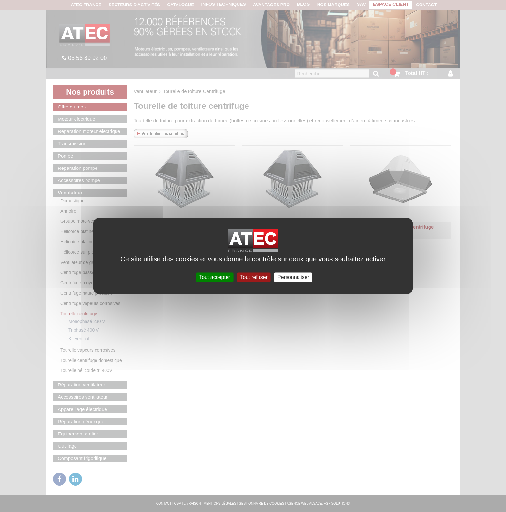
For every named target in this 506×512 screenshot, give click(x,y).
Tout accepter (214, 277)
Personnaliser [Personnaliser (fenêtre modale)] (293, 277)
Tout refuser (253, 277)
